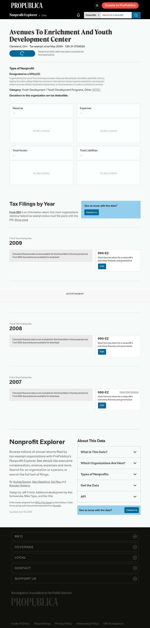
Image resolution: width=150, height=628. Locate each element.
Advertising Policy (88, 623)
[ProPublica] (27, 5)
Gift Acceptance (113, 623)
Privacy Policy (63, 623)
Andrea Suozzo (22, 482)
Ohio (44, 15)
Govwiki (57, 505)
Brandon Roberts (19, 485)
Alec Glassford (41, 482)
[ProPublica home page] (34, 602)
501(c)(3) (34, 74)
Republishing (42, 623)
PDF (102, 266)
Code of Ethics (20, 623)
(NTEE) (96, 90)
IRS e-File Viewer (43, 502)
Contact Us (91, 212)
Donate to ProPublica (120, 5)
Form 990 (15, 212)
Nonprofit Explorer (23, 15)
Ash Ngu (56, 482)
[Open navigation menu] (97, 5)
